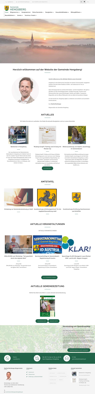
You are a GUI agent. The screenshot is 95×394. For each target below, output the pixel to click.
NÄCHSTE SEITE (54, 315)
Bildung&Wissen (49, 10)
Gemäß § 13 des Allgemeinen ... (41, 1)
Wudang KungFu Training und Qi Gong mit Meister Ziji (84, 375)
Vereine (72, 10)
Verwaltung (53, 377)
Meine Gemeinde (61, 7)
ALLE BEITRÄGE (47, 163)
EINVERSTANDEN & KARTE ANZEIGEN (79, 345)
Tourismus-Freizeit (82, 10)
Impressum (31, 367)
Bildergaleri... (63, 371)
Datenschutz (31, 369)
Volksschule (53, 374)
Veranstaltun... (53, 371)
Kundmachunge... (61, 367)
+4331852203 (10, 1)
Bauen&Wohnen (61, 10)
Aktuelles (52, 367)
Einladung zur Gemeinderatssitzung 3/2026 (18, 204)
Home (30, 7)
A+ (81, 1)
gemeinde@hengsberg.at (23, 1)
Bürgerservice (38, 7)
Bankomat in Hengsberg (18, 141)
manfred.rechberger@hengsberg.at (14, 386)
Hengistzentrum (49, 7)
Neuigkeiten (73, 7)
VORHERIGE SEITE (41, 315)
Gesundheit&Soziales (35, 10)
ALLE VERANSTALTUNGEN (49, 272)
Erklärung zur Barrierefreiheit (35, 371)
